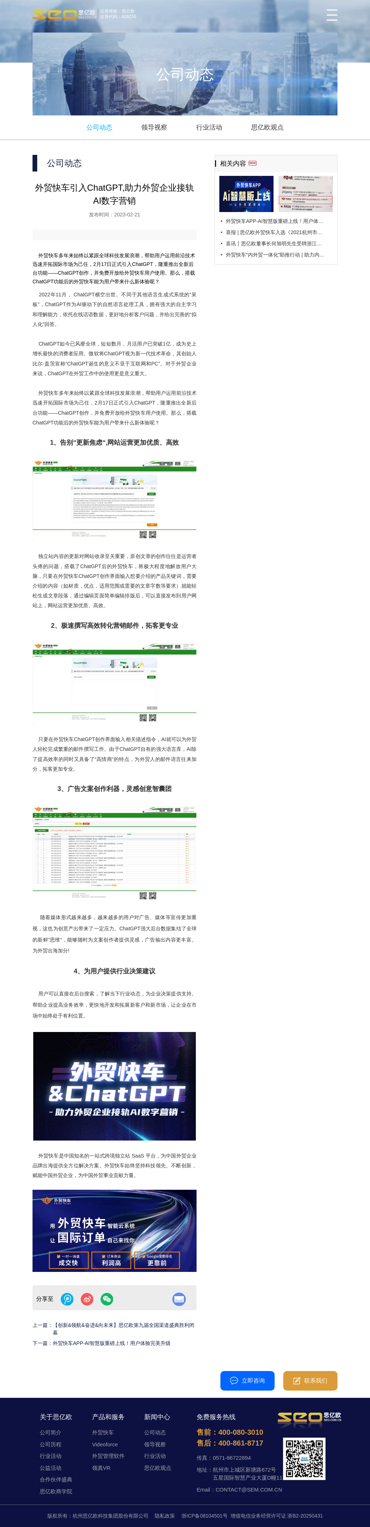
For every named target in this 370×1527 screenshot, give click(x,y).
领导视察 (154, 127)
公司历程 (50, 1444)
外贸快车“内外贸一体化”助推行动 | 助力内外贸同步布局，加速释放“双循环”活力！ (279, 255)
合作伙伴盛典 (56, 1479)
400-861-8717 (240, 1443)
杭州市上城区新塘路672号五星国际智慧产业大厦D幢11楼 (250, 1474)
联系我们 (310, 1380)
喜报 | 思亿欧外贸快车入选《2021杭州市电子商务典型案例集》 (279, 232)
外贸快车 (103, 1432)
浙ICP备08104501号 (204, 1516)
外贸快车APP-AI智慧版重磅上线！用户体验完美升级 (112, 1343)
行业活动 (209, 127)
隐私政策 (165, 1516)
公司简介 (50, 1432)
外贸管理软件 (108, 1456)
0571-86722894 (232, 1458)
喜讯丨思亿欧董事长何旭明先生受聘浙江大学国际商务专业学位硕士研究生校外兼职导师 (279, 243)
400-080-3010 (178, 1381)
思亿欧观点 (267, 127)
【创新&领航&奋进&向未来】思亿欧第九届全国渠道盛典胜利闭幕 (123, 1329)
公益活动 (50, 1468)
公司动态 (99, 127)
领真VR (101, 1468)
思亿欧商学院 (56, 1491)
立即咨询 (247, 1380)
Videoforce (105, 1444)
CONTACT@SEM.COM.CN (249, 1489)
